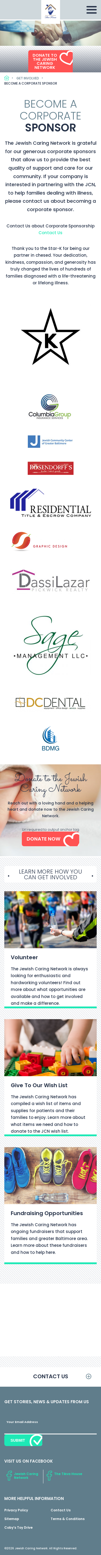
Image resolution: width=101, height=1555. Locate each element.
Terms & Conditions (68, 1519)
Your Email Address (22, 1422)
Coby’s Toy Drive (18, 1527)
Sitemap (11, 1519)
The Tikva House (68, 1474)
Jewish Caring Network (26, 1476)
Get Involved (27, 78)
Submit (18, 1440)
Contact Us (50, 233)
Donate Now (43, 838)
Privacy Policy (16, 1510)
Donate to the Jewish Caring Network (45, 61)
